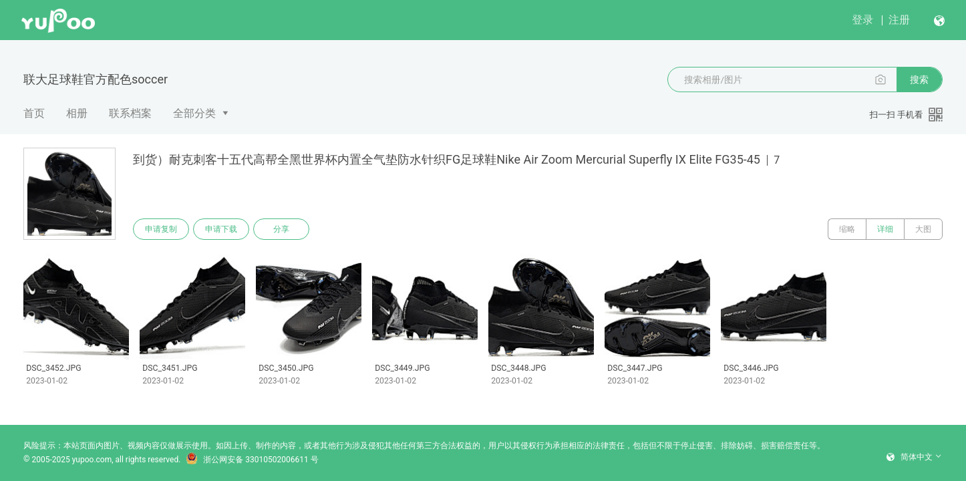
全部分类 (194, 113)
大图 (923, 229)
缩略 (847, 229)
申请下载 (221, 229)
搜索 (919, 79)
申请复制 (161, 229)
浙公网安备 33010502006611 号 (252, 459)
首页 (34, 113)
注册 (899, 19)
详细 (885, 229)
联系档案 (130, 113)
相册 (77, 113)
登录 (862, 19)
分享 (281, 229)
